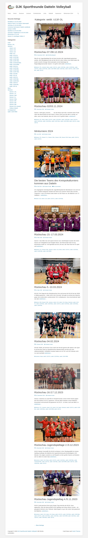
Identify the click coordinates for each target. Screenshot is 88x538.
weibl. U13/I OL (53, 67)
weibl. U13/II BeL (62, 67)
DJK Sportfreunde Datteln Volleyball (43, 7)
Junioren (28, 13)
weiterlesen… (68, 63)
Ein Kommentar (57, 186)
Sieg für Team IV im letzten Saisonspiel (18, 23)
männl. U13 (38, 198)
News (9, 13)
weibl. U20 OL (40, 70)
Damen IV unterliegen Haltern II (16, 36)
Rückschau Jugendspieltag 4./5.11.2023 (55, 499)
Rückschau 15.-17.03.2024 (48, 234)
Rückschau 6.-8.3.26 (13, 34)
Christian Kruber (50, 109)
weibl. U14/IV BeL (43, 68)
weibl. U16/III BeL (14, 81)
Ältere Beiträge (39, 525)
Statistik (51, 13)
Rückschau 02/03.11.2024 (48, 106)
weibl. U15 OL (13, 75)
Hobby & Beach (14, 108)
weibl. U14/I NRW (14, 64)
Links (44, 13)
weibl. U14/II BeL (38, 121)
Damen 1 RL (39, 67)
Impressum (58, 13)
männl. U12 (13, 48)
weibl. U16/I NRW (52, 68)
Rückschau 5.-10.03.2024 (48, 287)
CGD (9, 42)
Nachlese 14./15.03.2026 (14, 30)
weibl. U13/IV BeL (14, 60)
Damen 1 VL (13, 93)
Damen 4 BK (58, 137)
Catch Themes (76, 531)
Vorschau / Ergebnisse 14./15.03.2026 (18, 32)
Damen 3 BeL (51, 137)
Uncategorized (12, 110)
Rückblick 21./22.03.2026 (14, 21)
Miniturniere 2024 (68, 13)
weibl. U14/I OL (74, 119)
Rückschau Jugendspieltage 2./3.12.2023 (56, 445)
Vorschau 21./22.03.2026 (14, 25)
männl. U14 (44, 198)
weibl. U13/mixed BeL (15, 62)
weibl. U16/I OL (14, 77)
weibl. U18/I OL (68, 68)
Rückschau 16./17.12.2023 (48, 392)
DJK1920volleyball (51, 55)
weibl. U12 (12, 53)
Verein (15, 13)
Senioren (21, 13)
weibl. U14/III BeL (47, 121)
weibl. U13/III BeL (70, 67)
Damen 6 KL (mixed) (15, 106)
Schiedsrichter (37, 13)
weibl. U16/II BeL (61, 68)
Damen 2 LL (45, 137)
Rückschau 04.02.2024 (46, 341)
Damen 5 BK (65, 137)
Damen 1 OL (39, 249)
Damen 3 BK (13, 100)
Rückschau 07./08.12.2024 (48, 52)
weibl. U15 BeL (14, 73)
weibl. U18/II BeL (38, 305)
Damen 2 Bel (13, 95)
